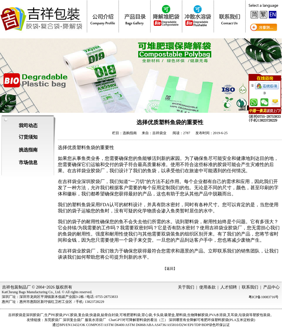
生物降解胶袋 (197, 315)
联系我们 (250, 287)
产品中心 (271, 287)
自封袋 (113, 315)
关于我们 (186, 287)
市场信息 (28, 162)
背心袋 (146, 315)
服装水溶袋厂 (95, 320)
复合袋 (83, 315)
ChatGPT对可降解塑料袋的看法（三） (138, 320)
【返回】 (170, 269)
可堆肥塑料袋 (130, 315)
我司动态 (28, 125)
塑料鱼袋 (81, 204)
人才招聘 (228, 287)
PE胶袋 (57, 315)
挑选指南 (28, 149)
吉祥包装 (10, 287)
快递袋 (95, 315)
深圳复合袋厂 (73, 320)
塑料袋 (181, 315)
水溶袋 (221, 315)
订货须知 (28, 136)
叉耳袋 (232, 315)
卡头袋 (158, 315)
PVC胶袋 (70, 315)
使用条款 (207, 287)
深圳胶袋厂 (34, 315)
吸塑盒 (169, 315)
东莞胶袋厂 (53, 320)
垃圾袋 (244, 315)
